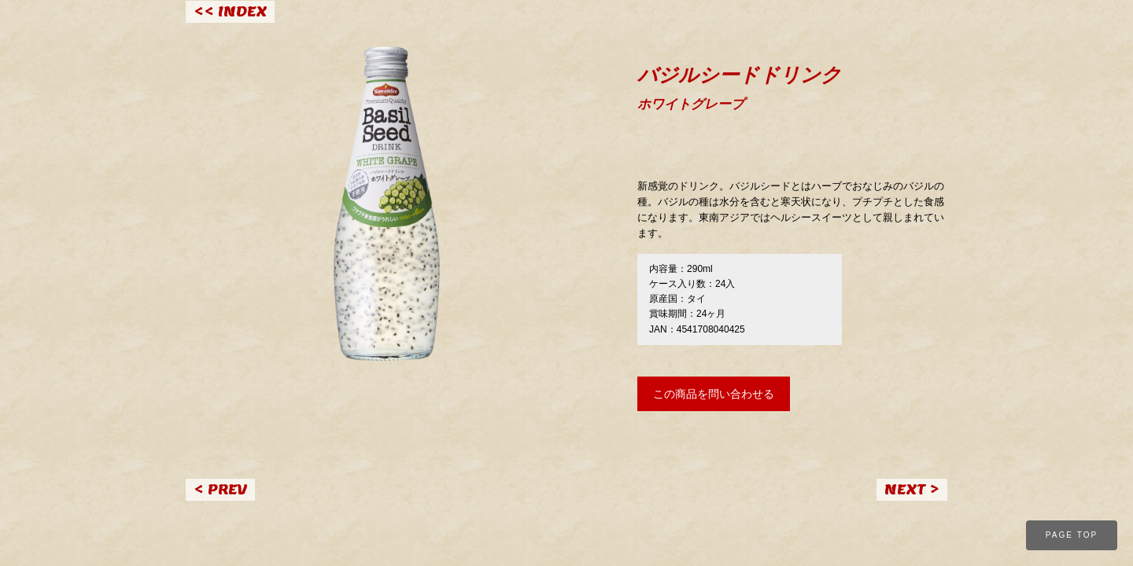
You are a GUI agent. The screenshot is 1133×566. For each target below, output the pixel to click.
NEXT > (911, 489)
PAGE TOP (1072, 535)
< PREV (220, 489)
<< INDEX (230, 11)
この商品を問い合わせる (713, 394)
